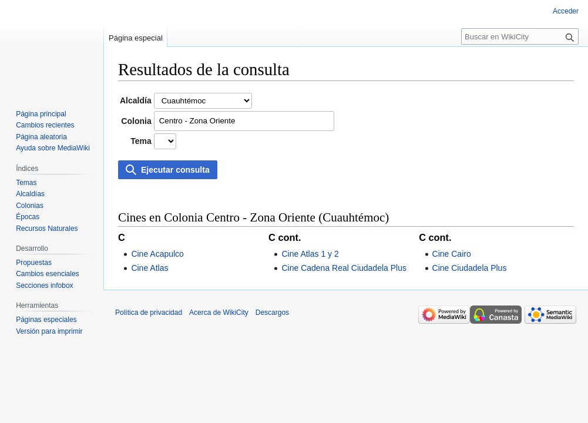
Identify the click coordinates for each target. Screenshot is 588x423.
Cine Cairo (451, 253)
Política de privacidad (148, 312)
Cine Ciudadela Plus (469, 268)
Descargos (272, 312)
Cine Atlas (149, 268)
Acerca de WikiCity (218, 312)
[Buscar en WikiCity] (520, 36)
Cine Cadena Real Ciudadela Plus (343, 268)
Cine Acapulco (157, 253)
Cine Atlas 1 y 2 (309, 253)
